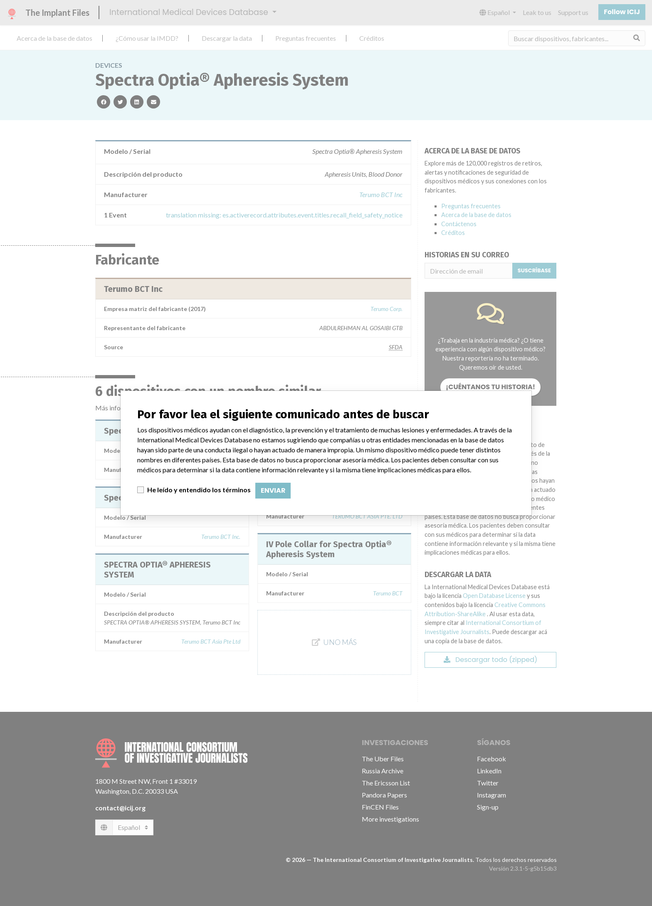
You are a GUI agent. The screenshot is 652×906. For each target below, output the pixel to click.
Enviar (273, 490)
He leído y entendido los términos (199, 490)
